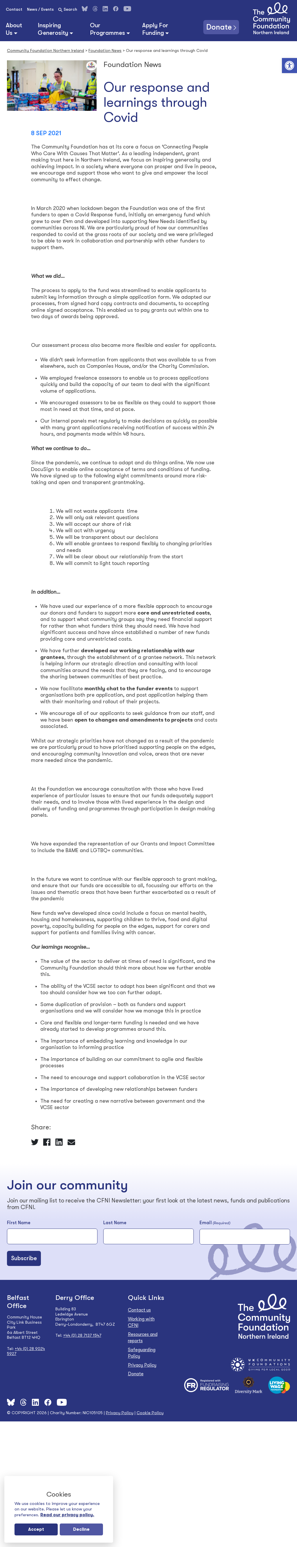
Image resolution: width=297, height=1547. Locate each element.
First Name (18, 1222)
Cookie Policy (150, 1412)
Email (215, 1223)
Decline (81, 1529)
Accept (36, 1529)
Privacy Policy (142, 1365)
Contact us (139, 1310)
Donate (219, 27)
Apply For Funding (155, 29)
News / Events (40, 9)
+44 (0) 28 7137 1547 (82, 1335)
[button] (289, 65)
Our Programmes (107, 29)
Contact (14, 9)
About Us (14, 29)
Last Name (114, 1222)
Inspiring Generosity (53, 29)
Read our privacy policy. (67, 1514)
